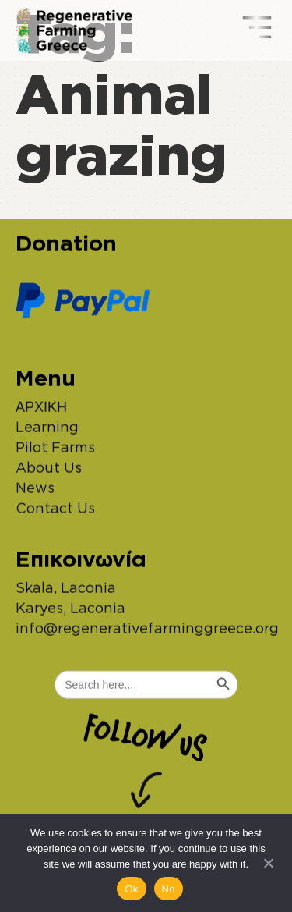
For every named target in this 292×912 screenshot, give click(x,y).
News (35, 492)
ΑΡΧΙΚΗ (41, 411)
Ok (131, 889)
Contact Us (55, 513)
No (168, 889)
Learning (47, 431)
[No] (267, 861)
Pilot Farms (55, 452)
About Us (49, 472)
